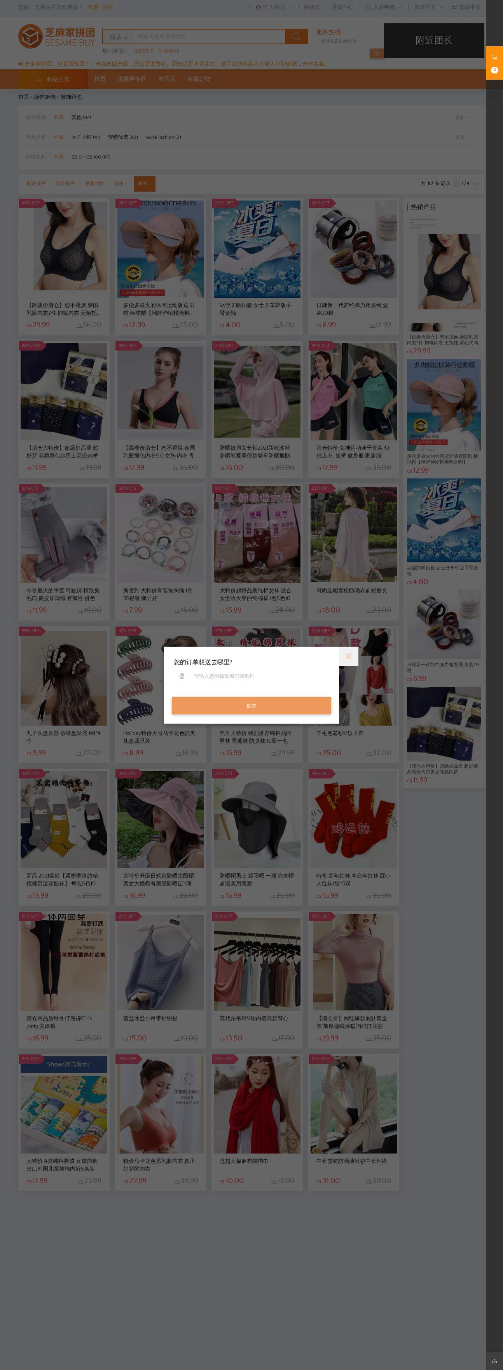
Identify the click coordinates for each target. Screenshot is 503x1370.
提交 (251, 706)
